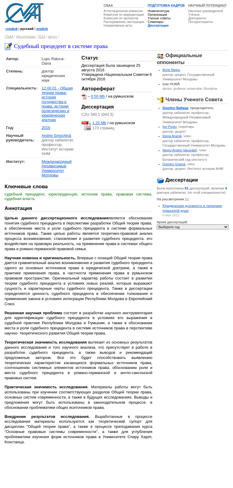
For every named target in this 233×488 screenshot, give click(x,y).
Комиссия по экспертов (120, 18)
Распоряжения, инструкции (123, 22)
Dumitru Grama (173, 164)
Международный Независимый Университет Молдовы (56, 168)
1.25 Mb (99, 123)
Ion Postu (169, 126)
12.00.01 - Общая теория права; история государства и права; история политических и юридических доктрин (57, 104)
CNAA (108, 5)
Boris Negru (171, 70)
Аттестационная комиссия (123, 11)
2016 (41, 36)
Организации (157, 14)
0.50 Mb (98, 96)
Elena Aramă (172, 136)
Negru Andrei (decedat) (179, 150)
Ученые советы (159, 18)
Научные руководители (205, 11)
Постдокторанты (200, 22)
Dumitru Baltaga (175, 108)
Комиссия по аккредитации (123, 14)
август (52, 36)
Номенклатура (158, 11)
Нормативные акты (117, 25)
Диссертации (158, 25)
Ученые (194, 14)
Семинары (155, 22)
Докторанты (197, 18)
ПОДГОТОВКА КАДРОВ (166, 5)
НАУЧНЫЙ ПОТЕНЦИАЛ (207, 5)
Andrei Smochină (56, 135)
